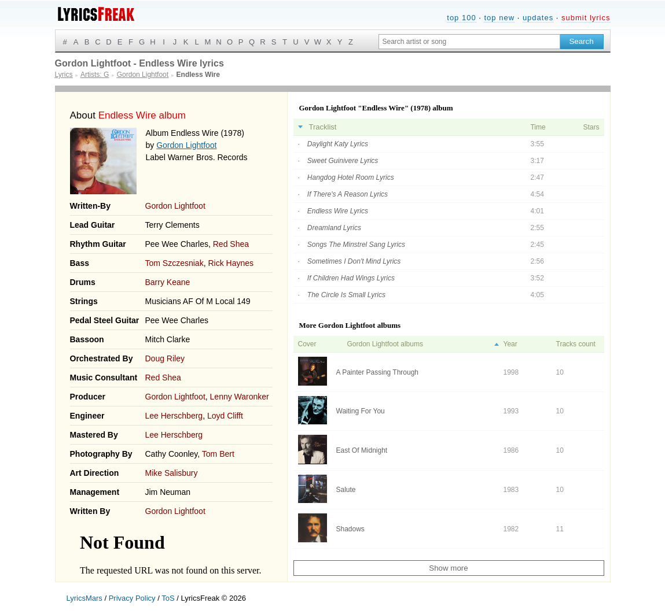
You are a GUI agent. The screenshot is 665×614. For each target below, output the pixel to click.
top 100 (461, 17)
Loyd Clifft (225, 415)
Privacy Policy (132, 598)
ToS (167, 598)
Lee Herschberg (174, 415)
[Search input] (469, 41)
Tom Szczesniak (174, 263)
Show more (448, 568)
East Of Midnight (362, 450)
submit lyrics (586, 17)
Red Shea (231, 244)
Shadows (350, 529)
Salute (346, 490)
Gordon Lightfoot (186, 145)
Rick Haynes (230, 263)
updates (538, 17)
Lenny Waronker (239, 396)
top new (499, 17)
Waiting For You (360, 411)
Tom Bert (218, 453)
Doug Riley (165, 358)
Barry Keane (167, 282)
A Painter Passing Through (377, 372)
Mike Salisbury (171, 473)
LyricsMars (84, 598)
